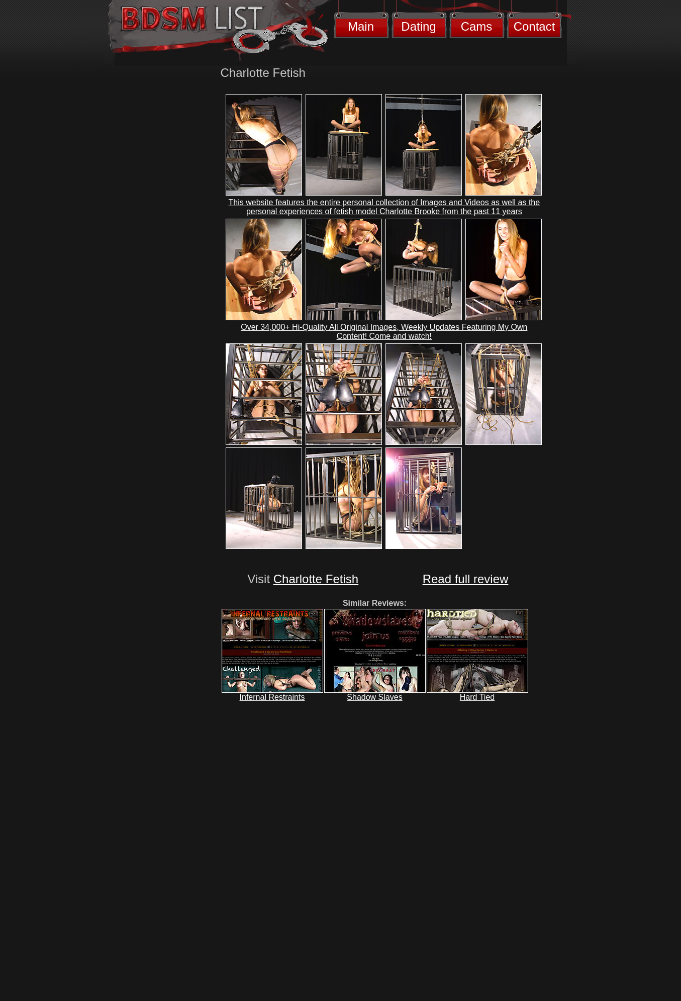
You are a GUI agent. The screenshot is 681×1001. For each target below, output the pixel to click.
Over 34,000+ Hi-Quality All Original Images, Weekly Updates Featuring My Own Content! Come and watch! (384, 331)
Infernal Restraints (272, 697)
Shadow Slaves (374, 697)
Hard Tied (477, 697)
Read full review (466, 579)
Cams (477, 26)
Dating (418, 26)
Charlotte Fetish (315, 579)
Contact (534, 26)
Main (361, 26)
